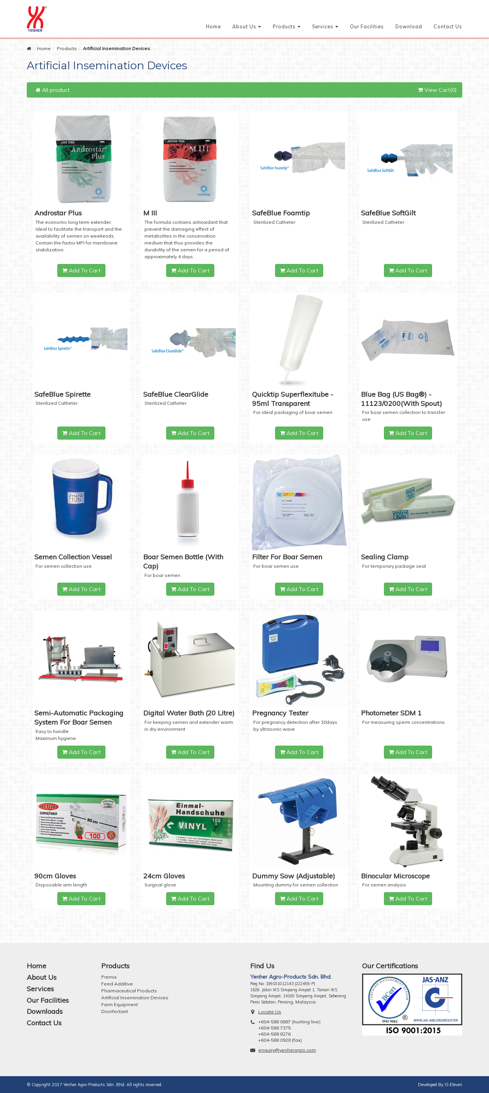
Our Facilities (367, 26)
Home (213, 26)
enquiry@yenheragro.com (287, 1050)
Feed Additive (117, 984)
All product (53, 89)
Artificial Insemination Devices (134, 997)
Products (284, 26)
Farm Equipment (119, 1004)
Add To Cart (81, 270)
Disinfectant (114, 1011)
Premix (109, 977)
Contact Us (448, 26)
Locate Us (269, 1012)
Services (323, 26)
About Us (244, 26)
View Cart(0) (437, 89)
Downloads (45, 1011)
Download (408, 26)
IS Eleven (453, 1084)
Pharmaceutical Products (129, 991)
